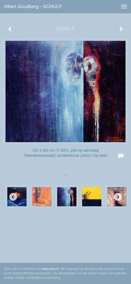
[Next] (118, 197)
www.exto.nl (50, 269)
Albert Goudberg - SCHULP (33, 6)
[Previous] (13, 197)
